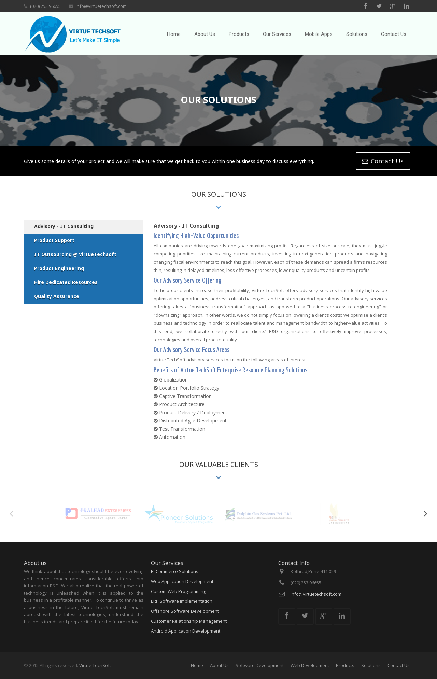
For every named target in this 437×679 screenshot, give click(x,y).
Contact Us (398, 665)
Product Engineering (59, 268)
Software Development (260, 665)
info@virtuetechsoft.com (101, 6)
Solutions (371, 665)
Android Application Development (185, 631)
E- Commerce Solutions (174, 571)
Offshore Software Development (185, 611)
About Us (219, 665)
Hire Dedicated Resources (66, 282)
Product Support (54, 240)
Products (345, 665)
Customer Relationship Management (189, 621)
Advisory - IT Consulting (64, 226)
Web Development (310, 665)
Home (197, 665)
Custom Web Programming (178, 591)
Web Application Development (182, 581)
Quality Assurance (56, 296)
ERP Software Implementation (181, 601)
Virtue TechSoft (95, 665)
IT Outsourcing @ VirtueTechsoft (75, 254)
